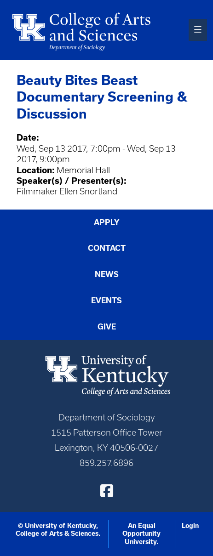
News (107, 274)
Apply (107, 222)
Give (107, 327)
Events (106, 300)
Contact (107, 248)
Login (190, 525)
